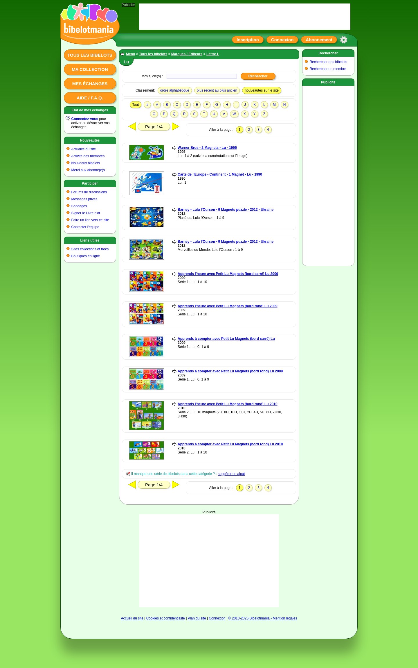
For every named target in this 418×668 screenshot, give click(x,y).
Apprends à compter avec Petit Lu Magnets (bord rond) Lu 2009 (230, 371)
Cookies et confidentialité (165, 618)
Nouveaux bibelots (85, 163)
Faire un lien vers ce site (90, 220)
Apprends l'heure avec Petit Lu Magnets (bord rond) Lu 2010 (228, 404)
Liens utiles (89, 240)
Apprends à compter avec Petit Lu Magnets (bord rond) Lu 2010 (230, 444)
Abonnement (319, 39)
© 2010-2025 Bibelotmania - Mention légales (262, 618)
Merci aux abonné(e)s (88, 170)
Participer (90, 183)
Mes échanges (90, 83)
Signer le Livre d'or (85, 213)
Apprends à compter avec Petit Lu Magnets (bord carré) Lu (226, 339)
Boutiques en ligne (85, 256)
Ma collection (90, 69)
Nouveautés (90, 140)
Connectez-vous (84, 119)
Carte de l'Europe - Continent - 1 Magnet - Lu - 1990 (220, 174)
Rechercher (328, 53)
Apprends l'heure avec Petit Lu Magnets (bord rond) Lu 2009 (228, 306)
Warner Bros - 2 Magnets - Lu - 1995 (207, 148)
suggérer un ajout (231, 474)
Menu (130, 54)
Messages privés (84, 199)
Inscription (248, 39)
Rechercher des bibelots (328, 62)
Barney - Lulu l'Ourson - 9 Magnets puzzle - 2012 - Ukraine (225, 210)
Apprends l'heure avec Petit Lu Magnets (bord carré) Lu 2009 (228, 274)
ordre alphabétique (174, 90)
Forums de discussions (89, 192)
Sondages (79, 206)
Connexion (282, 39)
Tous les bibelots (89, 55)
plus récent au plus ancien (217, 90)
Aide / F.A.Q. (90, 97)
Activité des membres (88, 156)
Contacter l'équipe (85, 227)
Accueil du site (132, 618)
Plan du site (197, 618)
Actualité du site (83, 149)
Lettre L (212, 54)
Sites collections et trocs (90, 249)
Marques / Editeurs (186, 54)
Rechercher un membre (328, 69)
